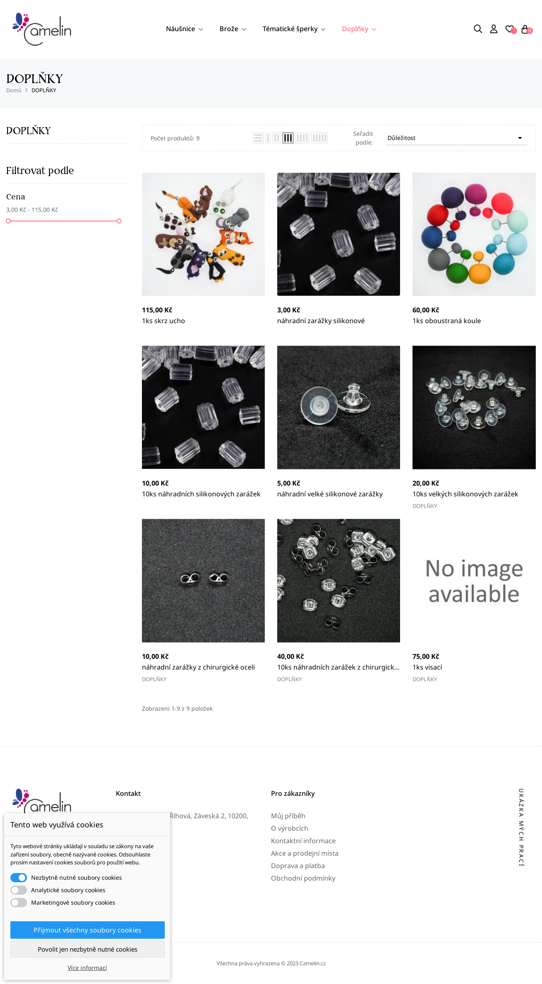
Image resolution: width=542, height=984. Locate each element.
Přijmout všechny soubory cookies (88, 930)
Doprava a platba (298, 927)
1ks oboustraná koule (447, 320)
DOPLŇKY (28, 130)
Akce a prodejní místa (305, 915)
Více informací (87, 968)
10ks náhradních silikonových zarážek (201, 493)
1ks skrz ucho (163, 320)
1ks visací (427, 667)
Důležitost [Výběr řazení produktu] (456, 138)
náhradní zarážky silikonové (321, 320)
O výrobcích (289, 890)
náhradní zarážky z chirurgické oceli (198, 667)
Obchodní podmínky (303, 940)
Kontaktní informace (303, 903)
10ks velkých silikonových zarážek (465, 493)
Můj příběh (288, 878)
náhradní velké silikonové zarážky (330, 493)
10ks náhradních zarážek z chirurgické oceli (337, 667)
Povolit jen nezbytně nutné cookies (87, 949)
